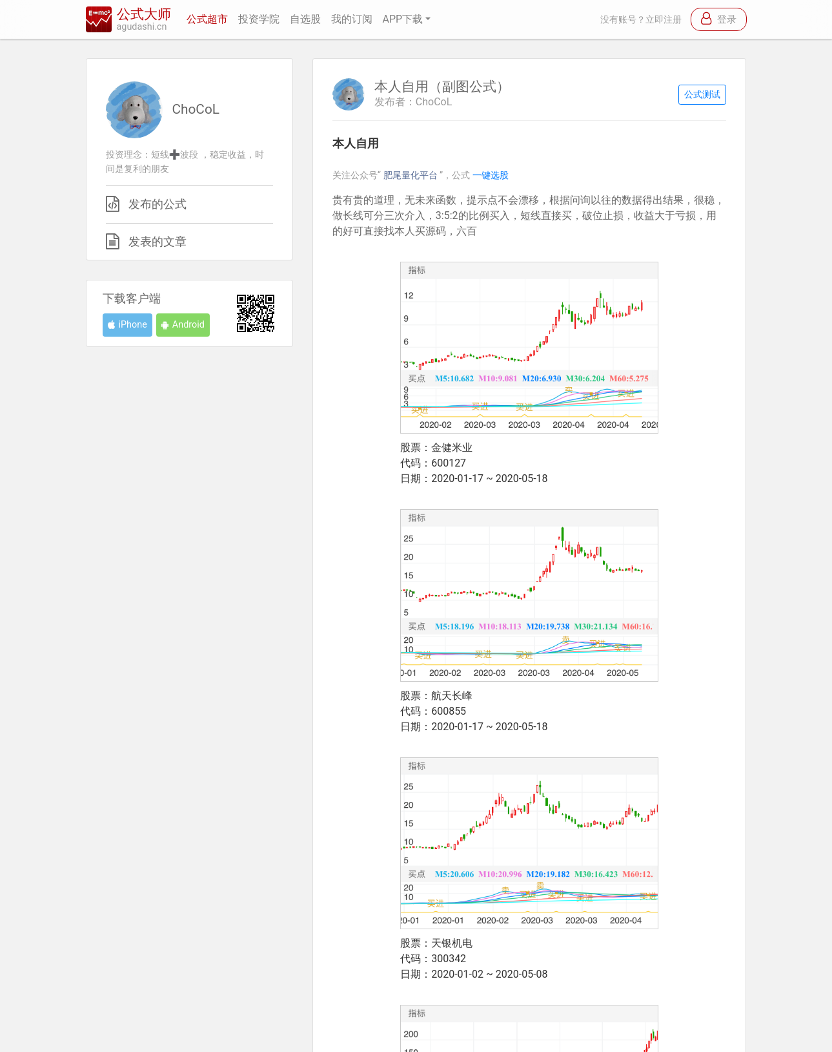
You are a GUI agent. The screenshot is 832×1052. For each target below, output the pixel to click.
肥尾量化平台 (411, 175)
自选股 (305, 19)
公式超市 (207, 19)
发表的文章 (157, 241)
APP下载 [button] (403, 19)
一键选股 (490, 175)
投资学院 (258, 19)
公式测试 (702, 94)
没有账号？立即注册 (641, 19)
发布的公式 (157, 204)
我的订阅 (351, 19)
